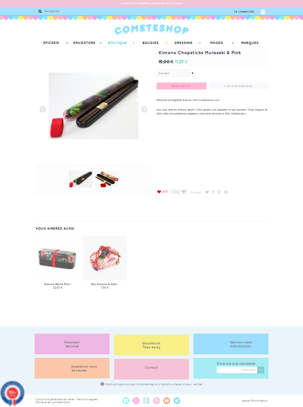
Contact (151, 371)
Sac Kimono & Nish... (104, 287)
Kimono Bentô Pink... (57, 287)
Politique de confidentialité (53, 402)
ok (264, 369)
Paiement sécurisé (68, 344)
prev (42, 109)
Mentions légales (87, 399)
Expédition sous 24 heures (80, 368)
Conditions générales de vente (55, 399)
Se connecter (244, 11)
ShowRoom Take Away (151, 349)
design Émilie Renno (254, 400)
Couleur (164, 73)
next (144, 109)
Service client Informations (245, 344)
